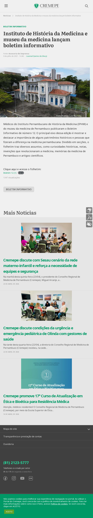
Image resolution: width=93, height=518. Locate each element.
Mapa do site (10, 428)
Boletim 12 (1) (9, 173)
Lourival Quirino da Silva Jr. (36, 56)
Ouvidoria (8, 444)
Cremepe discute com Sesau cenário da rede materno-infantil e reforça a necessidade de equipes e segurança (40, 265)
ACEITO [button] (9, 511)
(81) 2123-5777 (16, 462)
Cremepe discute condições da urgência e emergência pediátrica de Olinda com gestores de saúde (45, 333)
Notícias (7, 16)
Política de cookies (59, 503)
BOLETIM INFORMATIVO (19, 189)
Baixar (21, 173)
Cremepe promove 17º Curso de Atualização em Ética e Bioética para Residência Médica (43, 398)
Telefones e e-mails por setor (16, 468)
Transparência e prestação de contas (22, 436)
